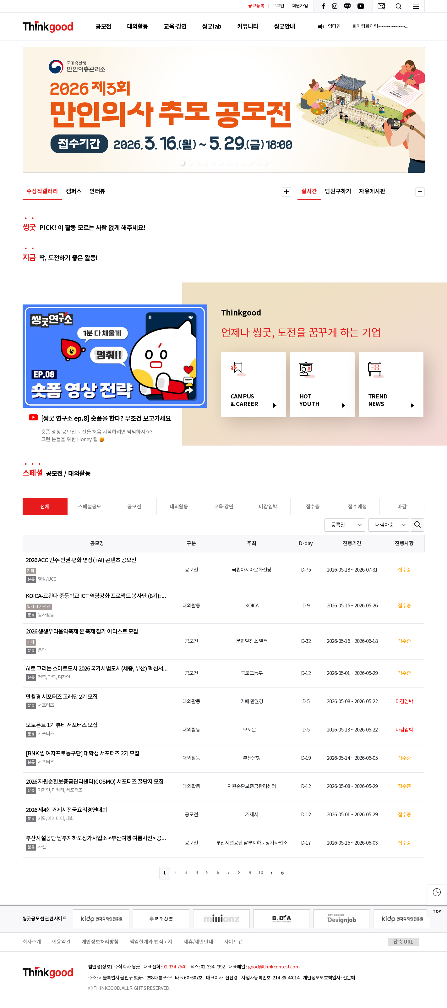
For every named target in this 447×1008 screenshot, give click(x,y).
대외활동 (137, 26)
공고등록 (256, 5)
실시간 (309, 191)
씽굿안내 (284, 26)
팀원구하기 (338, 191)
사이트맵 (233, 942)
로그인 (278, 5)
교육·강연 (175, 26)
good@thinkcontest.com (273, 967)
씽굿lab (211, 26)
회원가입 (300, 5)
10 (260, 872)
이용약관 (61, 942)
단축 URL (403, 942)
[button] (182, 163)
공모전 (103, 26)
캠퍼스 (74, 191)
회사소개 (32, 942)
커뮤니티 (247, 26)
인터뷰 (97, 191)
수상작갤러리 (42, 191)
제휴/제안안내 (198, 942)
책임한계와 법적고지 (151, 942)
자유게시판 (372, 191)
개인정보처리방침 (100, 942)
